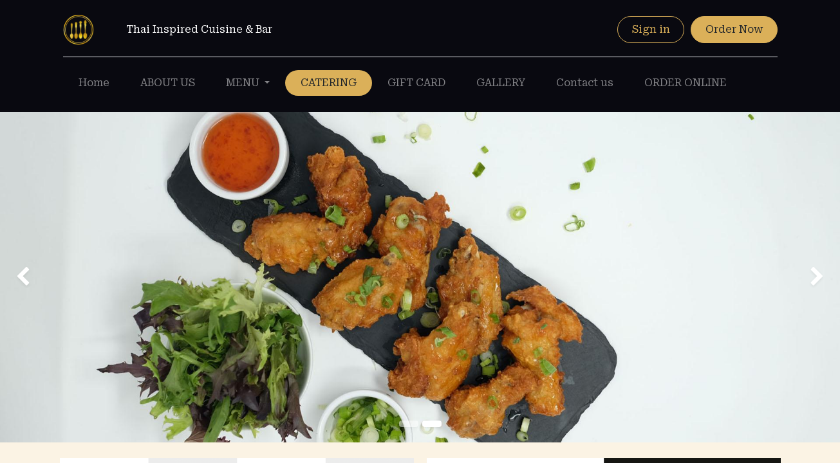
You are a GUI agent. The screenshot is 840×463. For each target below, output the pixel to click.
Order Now (734, 29)
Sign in (651, 29)
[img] (33, 277)
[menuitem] (94, 83)
